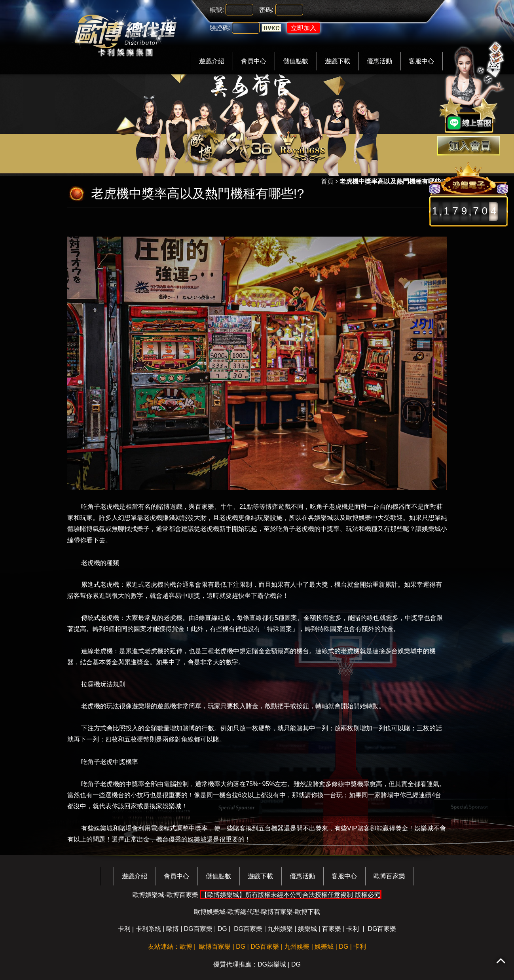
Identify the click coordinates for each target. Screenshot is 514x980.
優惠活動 (379, 61)
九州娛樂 (280, 928)
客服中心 (421, 61)
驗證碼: (220, 28)
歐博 (172, 928)
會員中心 (253, 61)
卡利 (124, 928)
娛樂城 (307, 928)
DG (222, 928)
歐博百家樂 (389, 876)
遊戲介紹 (211, 61)
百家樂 (331, 928)
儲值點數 (295, 61)
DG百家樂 (198, 928)
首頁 (327, 181)
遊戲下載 (337, 61)
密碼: (266, 9)
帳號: (217, 9)
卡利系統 (148, 928)
